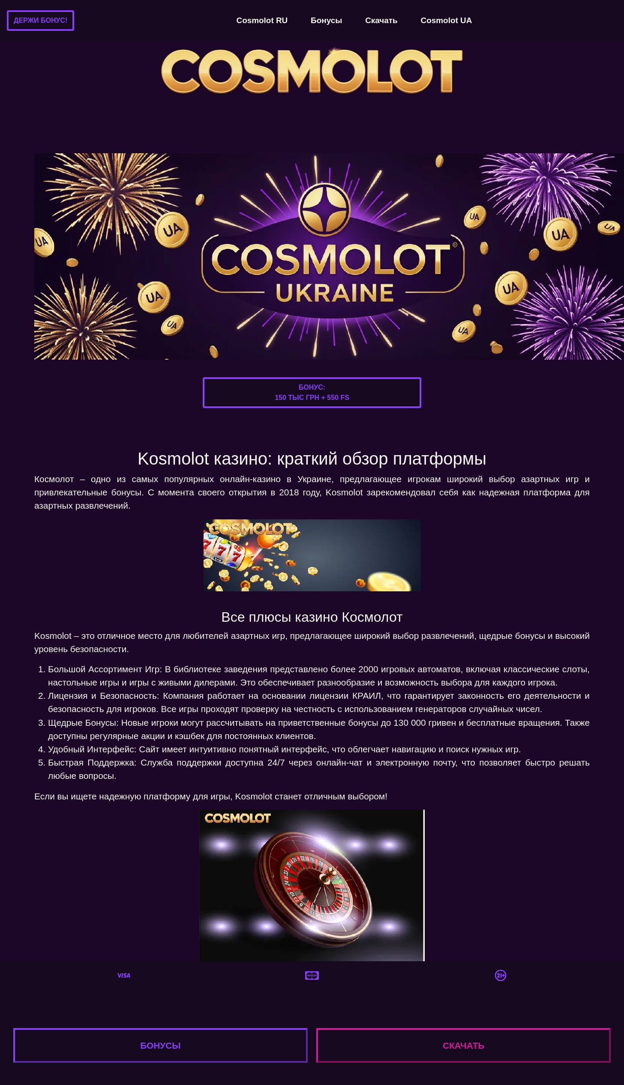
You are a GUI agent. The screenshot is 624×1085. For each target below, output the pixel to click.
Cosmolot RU (262, 20)
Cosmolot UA (446, 20)
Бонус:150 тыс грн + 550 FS (312, 392)
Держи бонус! (40, 20)
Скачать (381, 20)
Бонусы (326, 20)
